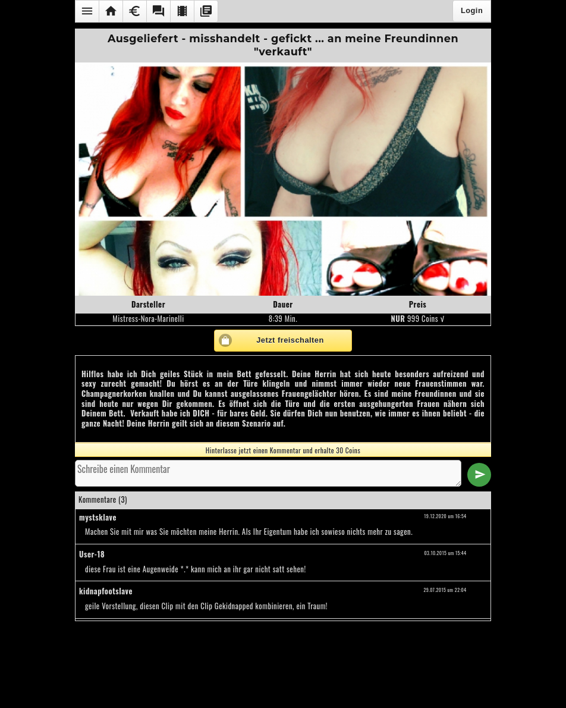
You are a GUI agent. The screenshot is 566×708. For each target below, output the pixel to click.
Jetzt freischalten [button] (290, 340)
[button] (87, 11)
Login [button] (472, 10)
